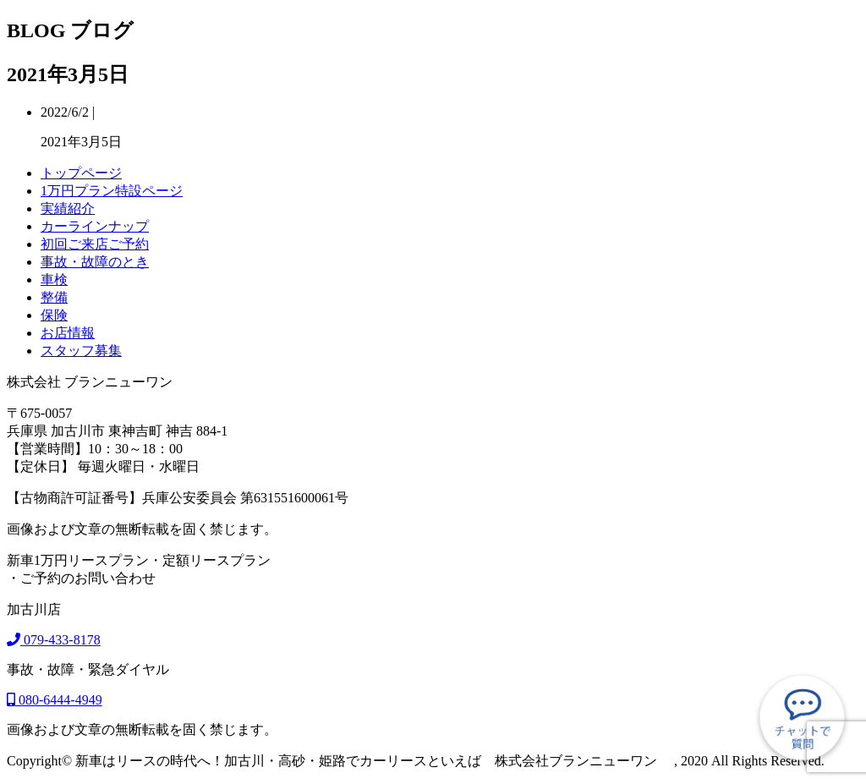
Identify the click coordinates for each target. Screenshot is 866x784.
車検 (54, 279)
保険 (54, 315)
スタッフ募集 (81, 350)
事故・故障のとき (95, 262)
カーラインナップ (95, 226)
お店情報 (68, 333)
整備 (54, 297)
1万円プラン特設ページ (112, 191)
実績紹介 (68, 208)
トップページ (81, 173)
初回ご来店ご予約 (95, 244)
